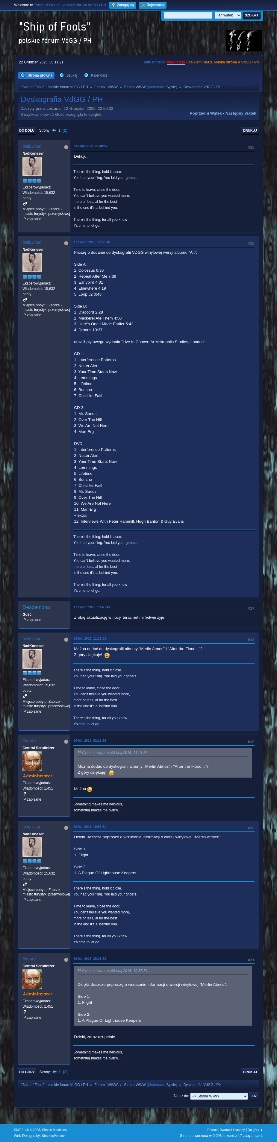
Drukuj (250, 130)
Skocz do (180, 1096)
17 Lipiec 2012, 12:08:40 (91, 242)
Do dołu (26, 130)
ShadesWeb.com (54, 1136)
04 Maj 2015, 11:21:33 (89, 638)
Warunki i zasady (232, 1130)
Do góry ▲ (255, 1130)
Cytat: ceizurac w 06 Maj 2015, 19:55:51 (114, 971)
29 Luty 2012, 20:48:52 (90, 146)
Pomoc (213, 1130)
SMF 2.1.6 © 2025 (27, 1130)
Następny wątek (240, 113)
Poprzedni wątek (206, 113)
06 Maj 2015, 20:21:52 (89, 958)
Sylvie (171, 87)
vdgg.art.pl (176, 62)
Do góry (27, 1072)
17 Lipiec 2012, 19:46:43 (91, 607)
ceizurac (31, 146)
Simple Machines (54, 1130)
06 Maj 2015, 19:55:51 (89, 826)
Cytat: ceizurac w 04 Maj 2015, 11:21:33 (114, 753)
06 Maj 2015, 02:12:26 (89, 740)
